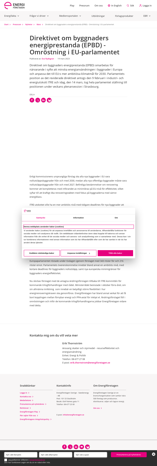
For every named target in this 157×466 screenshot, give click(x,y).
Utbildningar (98, 15)
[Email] (90, 454)
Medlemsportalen (69, 15)
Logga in (24, 393)
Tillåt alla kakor (115, 253)
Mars (40, 24)
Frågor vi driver (38, 15)
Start (8, 24)
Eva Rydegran (48, 58)
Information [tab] (78, 218)
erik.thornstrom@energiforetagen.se (90, 363)
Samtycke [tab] (40, 218)
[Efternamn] (55, 454)
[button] (115, 6)
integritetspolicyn (37, 459)
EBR (145, 15)
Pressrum (18, 24)
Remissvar (25, 409)
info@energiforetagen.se (73, 415)
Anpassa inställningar (78, 253)
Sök (132, 5)
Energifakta (10, 15)
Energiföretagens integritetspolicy (36, 420)
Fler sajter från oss (29, 416)
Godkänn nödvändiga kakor (41, 253)
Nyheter (30, 24)
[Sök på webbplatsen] (131, 6)
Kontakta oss (26, 397)
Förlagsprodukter (124, 15)
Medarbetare (26, 401)
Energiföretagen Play (30, 412)
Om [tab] (116, 218)
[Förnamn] (20, 454)
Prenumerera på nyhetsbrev (33, 405)
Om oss (97, 409)
